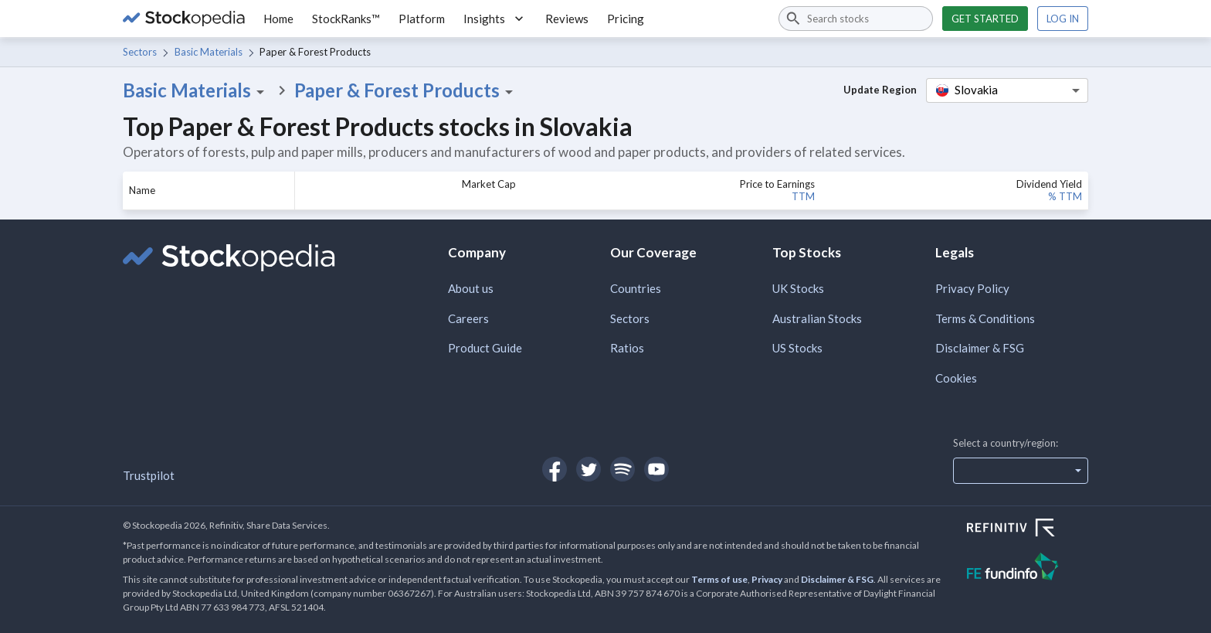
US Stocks (797, 348)
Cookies (956, 378)
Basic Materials (209, 52)
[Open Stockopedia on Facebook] (554, 469)
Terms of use (719, 579)
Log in (1062, 18)
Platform (422, 19)
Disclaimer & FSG (979, 348)
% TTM (1065, 196)
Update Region (880, 89)
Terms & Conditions (985, 318)
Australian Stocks (817, 318)
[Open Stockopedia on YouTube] (656, 469)
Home (278, 19)
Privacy (766, 579)
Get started (985, 18)
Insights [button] (495, 18)
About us (471, 288)
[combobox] (855, 18)
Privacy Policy (972, 288)
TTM (803, 196)
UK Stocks (798, 288)
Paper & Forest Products (406, 90)
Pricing (625, 19)
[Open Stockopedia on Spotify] (622, 469)
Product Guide (485, 348)
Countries (635, 288)
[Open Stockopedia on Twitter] (588, 469)
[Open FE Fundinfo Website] (1027, 568)
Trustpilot (149, 475)
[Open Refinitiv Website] (1027, 529)
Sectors (140, 52)
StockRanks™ (346, 19)
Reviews (567, 19)
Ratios (627, 348)
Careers (468, 318)
